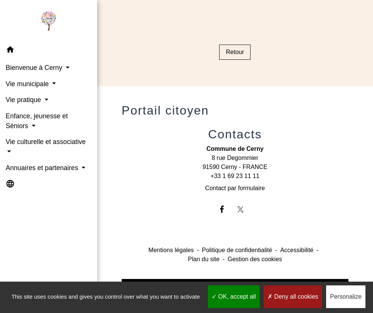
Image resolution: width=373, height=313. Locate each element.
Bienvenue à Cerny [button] (35, 67)
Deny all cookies (293, 296)
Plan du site (204, 259)
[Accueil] (48, 21)
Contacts (235, 134)
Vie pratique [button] (24, 100)
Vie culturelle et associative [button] (46, 142)
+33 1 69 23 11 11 (234, 176)
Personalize (346, 296)
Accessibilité (296, 250)
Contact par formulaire (235, 188)
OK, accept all (234, 296)
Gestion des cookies (255, 259)
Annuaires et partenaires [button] (43, 168)
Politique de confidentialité (237, 250)
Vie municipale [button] (28, 84)
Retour (235, 52)
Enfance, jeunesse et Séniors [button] (37, 121)
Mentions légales (171, 250)
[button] (48, 51)
